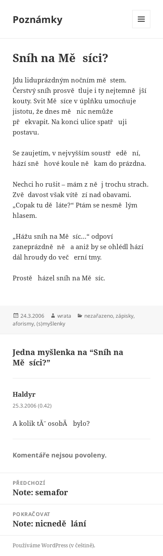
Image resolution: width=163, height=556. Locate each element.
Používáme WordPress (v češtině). (54, 545)
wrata (64, 315)
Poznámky (38, 19)
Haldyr (24, 394)
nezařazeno (98, 315)
